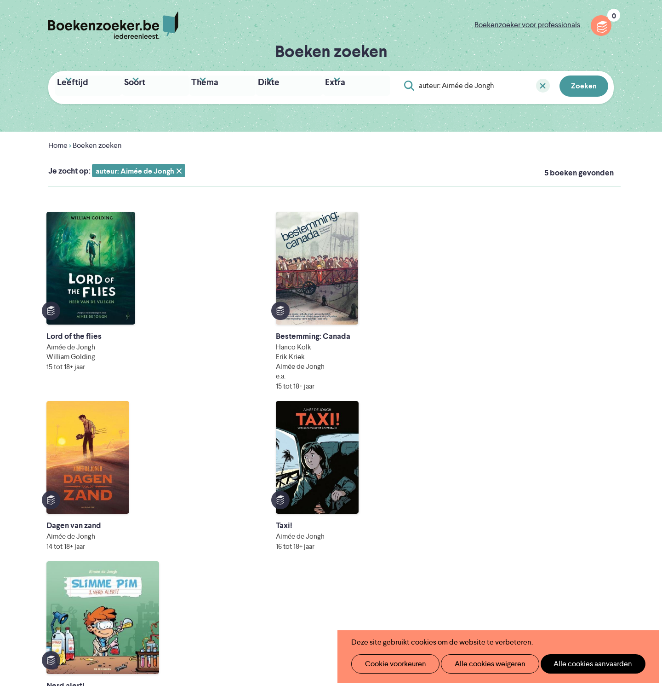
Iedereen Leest (373, 571)
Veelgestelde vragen (273, 543)
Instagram (605, 508)
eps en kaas (474, 610)
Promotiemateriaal (271, 529)
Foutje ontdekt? (393, 470)
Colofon (381, 514)
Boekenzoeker (113, 25)
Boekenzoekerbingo (274, 514)
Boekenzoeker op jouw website (420, 484)
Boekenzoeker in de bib (280, 499)
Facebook (592, 508)
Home (58, 142)
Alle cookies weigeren (480, 664)
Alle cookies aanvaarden (577, 664)
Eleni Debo (309, 610)
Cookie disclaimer (584, 479)
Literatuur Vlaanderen (570, 571)
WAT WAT (324, 597)
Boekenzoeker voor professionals (527, 24)
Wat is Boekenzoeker (275, 470)
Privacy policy (591, 468)
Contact (380, 529)
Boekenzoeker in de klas (280, 484)
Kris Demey (390, 610)
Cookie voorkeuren (391, 664)
